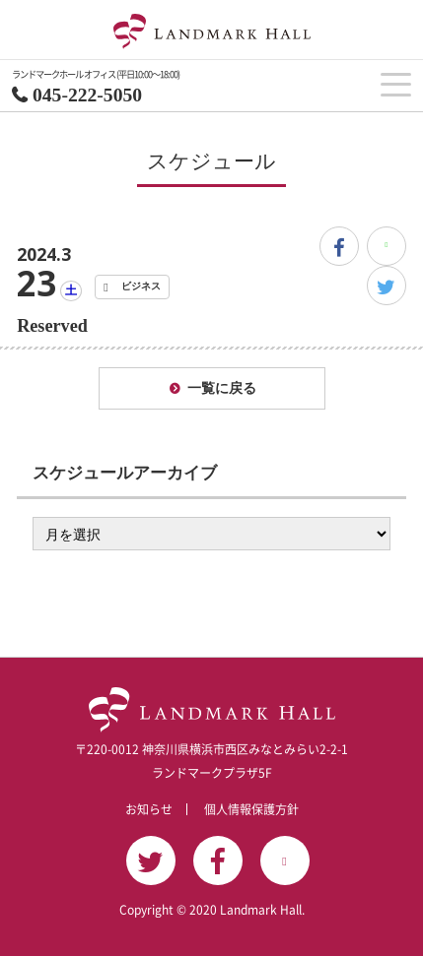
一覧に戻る (221, 388)
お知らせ (149, 809)
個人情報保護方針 (251, 809)
